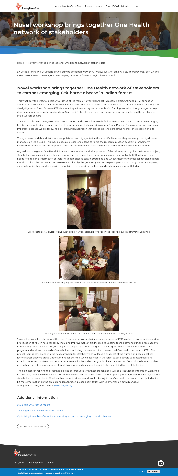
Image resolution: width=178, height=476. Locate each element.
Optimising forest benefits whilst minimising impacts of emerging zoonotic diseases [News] (64, 416)
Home (20, 63)
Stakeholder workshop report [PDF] (33, 405)
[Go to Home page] (35, 6)
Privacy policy (38, 462)
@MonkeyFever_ (40, 385)
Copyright (22, 462)
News (142, 6)
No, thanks (153, 471)
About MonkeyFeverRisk (71, 6)
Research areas (96, 6)
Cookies (53, 462)
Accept (142, 471)
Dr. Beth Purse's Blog (32, 426)
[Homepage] (89, 453)
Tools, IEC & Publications (122, 6)
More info (70, 473)
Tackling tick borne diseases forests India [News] (39, 410)
